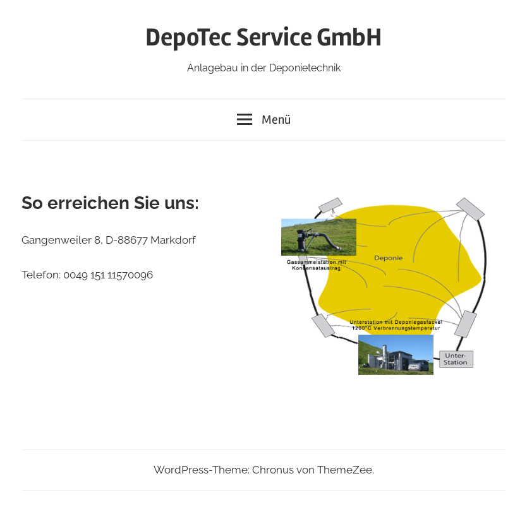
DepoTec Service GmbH (263, 37)
